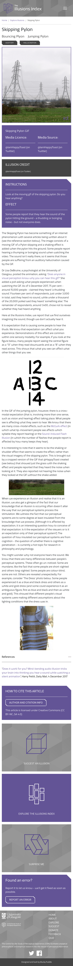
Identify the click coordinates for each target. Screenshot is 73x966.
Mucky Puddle (46, 962)
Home (4, 20)
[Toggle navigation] (65, 8)
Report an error (20, 899)
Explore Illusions (17, 20)
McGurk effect (59, 426)
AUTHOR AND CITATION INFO (26, 702)
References (8, 656)
